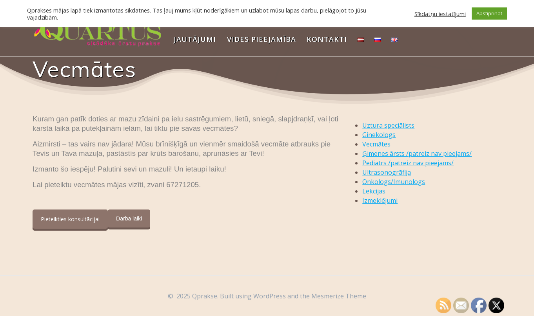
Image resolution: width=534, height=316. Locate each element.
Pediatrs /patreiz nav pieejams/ (408, 163)
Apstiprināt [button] (489, 13)
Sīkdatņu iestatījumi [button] (440, 13)
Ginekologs (379, 134)
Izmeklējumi (380, 200)
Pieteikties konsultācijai (70, 219)
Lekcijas (373, 191)
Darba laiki (129, 218)
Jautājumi (195, 39)
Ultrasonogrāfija (386, 172)
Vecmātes (376, 144)
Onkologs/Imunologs (393, 181)
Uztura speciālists (388, 125)
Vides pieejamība (261, 39)
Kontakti (327, 39)
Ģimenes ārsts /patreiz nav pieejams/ (417, 153)
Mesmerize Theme (338, 296)
